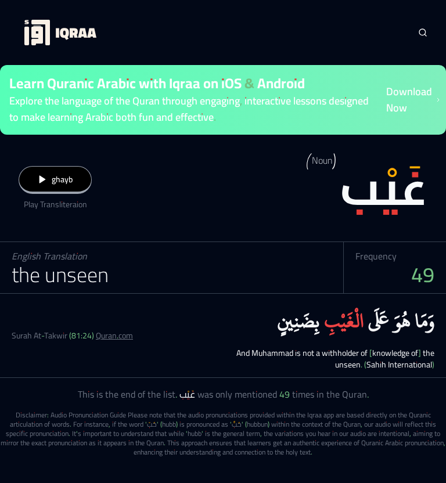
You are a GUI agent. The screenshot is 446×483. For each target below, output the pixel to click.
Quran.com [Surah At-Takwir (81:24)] (114, 335)
